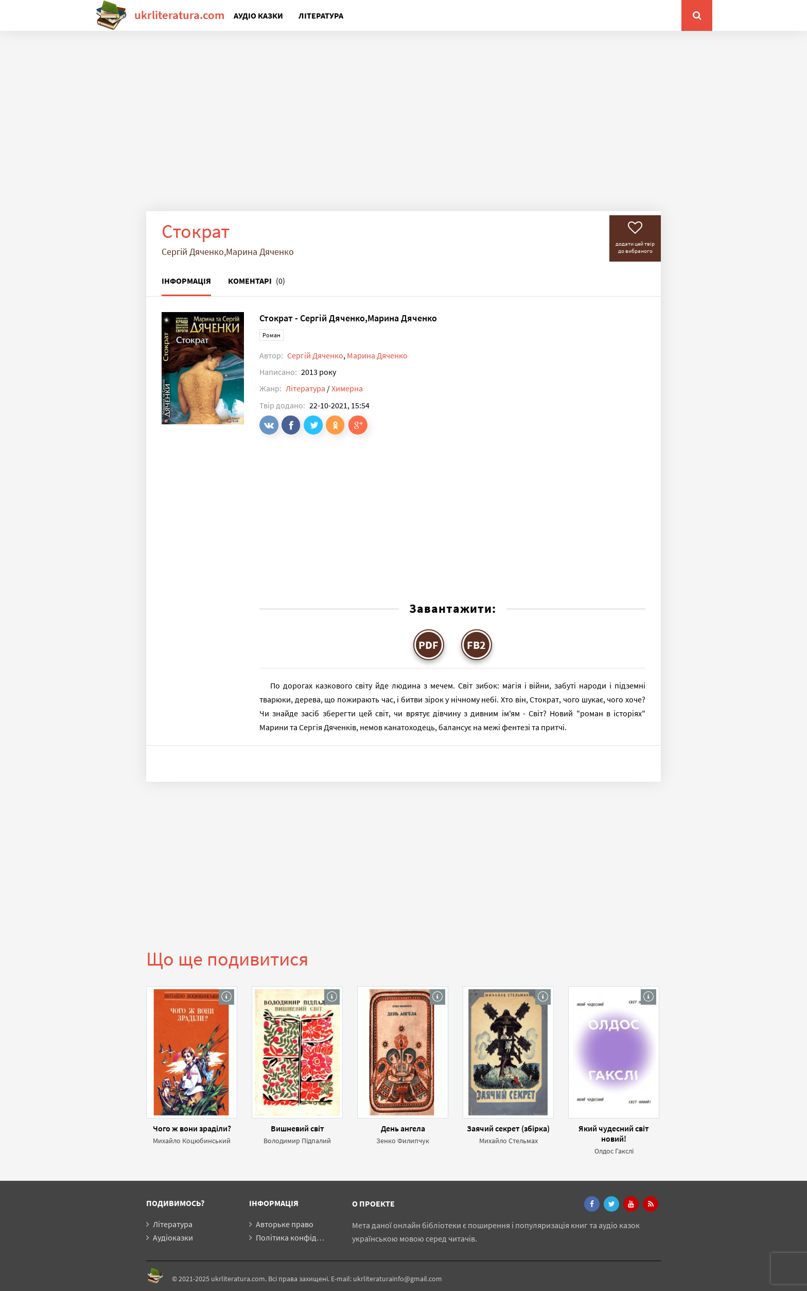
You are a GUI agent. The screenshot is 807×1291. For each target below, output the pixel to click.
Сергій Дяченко (315, 355)
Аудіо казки (258, 15)
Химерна (347, 388)
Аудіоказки (173, 1237)
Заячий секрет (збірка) (508, 1128)
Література (321, 15)
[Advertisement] (403, 129)
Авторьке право (284, 1224)
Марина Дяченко (377, 355)
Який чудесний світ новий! (613, 1133)
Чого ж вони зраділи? (192, 1128)
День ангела (403, 1128)
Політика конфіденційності (305, 1237)
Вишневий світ (297, 1128)
